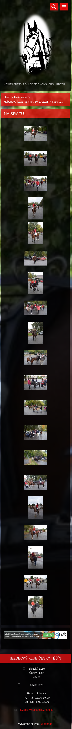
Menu (64, 6)
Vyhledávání (54, 6)
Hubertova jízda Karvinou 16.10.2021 (26, 101)
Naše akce (20, 97)
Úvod (7, 97)
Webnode (46, 723)
